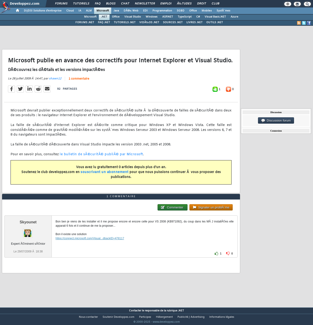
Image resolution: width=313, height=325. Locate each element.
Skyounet (28, 222)
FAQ (97, 4)
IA (79, 10)
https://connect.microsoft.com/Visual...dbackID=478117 (89, 238)
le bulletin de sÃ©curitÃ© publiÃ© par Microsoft (101, 154)
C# (198, 16)
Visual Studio (132, 16)
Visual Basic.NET (215, 16)
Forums (61, 4)
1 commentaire (79, 79)
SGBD (180, 10)
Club (215, 4)
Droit (201, 4)
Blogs (111, 4)
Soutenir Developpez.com (118, 317)
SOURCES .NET (173, 22)
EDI (145, 10)
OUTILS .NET (214, 22)
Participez (145, 317)
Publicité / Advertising (191, 317)
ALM (89, 10)
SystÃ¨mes (223, 10)
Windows (152, 16)
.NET (104, 16)
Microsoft (102, 10)
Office (193, 10)
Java (116, 10)
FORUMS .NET (84, 22)
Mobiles (207, 10)
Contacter (135, 310)
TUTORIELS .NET (125, 22)
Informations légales (221, 317)
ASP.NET (167, 16)
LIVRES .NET (194, 22)
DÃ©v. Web (131, 10)
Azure (234, 16)
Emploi (166, 4)
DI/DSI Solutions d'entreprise (43, 10)
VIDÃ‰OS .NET (149, 22)
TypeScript (184, 16)
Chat (125, 4)
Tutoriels (81, 4)
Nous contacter (88, 317)
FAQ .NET (104, 22)
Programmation (162, 10)
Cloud (70, 10)
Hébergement (164, 317)
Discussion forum (276, 120)
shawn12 (55, 79)
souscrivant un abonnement (105, 172)
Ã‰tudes (184, 4)
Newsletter (144, 4)
